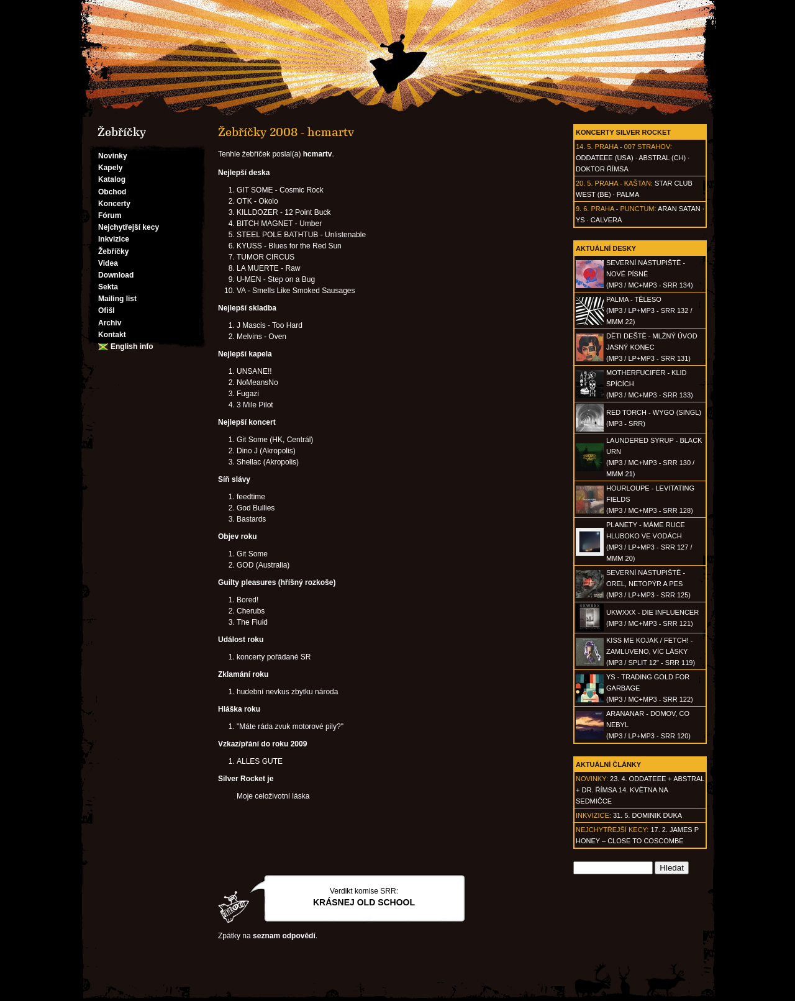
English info (132, 346)
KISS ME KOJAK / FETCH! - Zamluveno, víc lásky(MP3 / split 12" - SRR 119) (650, 651)
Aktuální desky (606, 248)
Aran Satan (679, 208)
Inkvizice (113, 239)
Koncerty (114, 203)
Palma (628, 194)
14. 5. (584, 146)
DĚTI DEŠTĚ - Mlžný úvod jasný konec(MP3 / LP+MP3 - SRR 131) (651, 347)
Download (116, 275)
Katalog (111, 179)
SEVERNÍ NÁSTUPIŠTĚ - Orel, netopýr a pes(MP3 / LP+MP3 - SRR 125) (648, 584)
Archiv (109, 323)
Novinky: (592, 778)
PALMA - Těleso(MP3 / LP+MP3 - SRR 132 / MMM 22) (649, 310)
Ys (580, 220)
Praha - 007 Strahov (632, 146)
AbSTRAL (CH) (662, 157)
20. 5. (584, 183)
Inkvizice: (593, 815)
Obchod (112, 192)
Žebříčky (113, 251)
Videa (108, 263)
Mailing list (117, 298)
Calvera (606, 220)
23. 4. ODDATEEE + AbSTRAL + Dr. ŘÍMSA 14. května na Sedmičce (640, 790)
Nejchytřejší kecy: (612, 829)
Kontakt (112, 334)
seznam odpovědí (284, 935)
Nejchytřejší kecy (128, 227)
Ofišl (106, 310)
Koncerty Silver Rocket (623, 132)
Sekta (108, 287)
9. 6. (582, 208)
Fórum (109, 215)
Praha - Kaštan (623, 183)
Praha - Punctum (622, 208)
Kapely (110, 167)
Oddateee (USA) (605, 157)
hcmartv (317, 154)
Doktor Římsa (602, 169)
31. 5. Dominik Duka (647, 815)
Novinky (112, 156)
